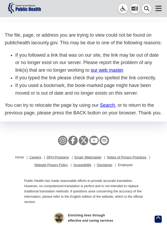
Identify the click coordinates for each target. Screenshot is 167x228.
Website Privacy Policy (51, 165)
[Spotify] (104, 140)
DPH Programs (58, 157)
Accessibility (82, 165)
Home (19, 157)
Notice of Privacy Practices (126, 157)
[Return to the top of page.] (158, 219)
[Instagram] (62, 140)
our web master (107, 70)
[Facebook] (73, 140)
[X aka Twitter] (83, 140)
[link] (123, 8)
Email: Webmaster (88, 157)
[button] (135, 8)
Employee (125, 165)
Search (107, 105)
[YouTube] (94, 140)
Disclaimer (104, 165)
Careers (35, 157)
